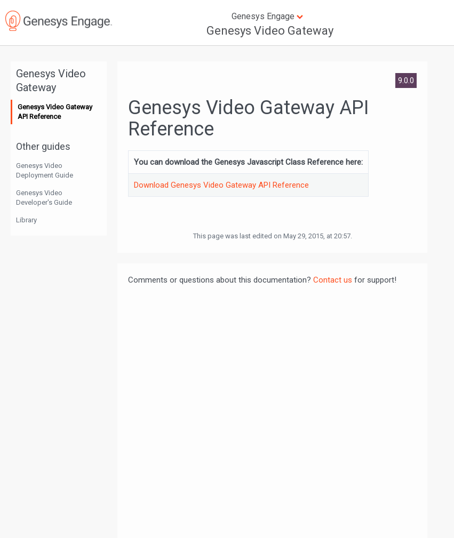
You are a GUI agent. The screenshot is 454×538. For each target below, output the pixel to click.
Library (26, 220)
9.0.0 (406, 80)
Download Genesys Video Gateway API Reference (221, 185)
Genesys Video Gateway (269, 30)
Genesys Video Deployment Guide (44, 170)
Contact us (332, 280)
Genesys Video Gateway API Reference (55, 112)
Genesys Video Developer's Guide (44, 197)
